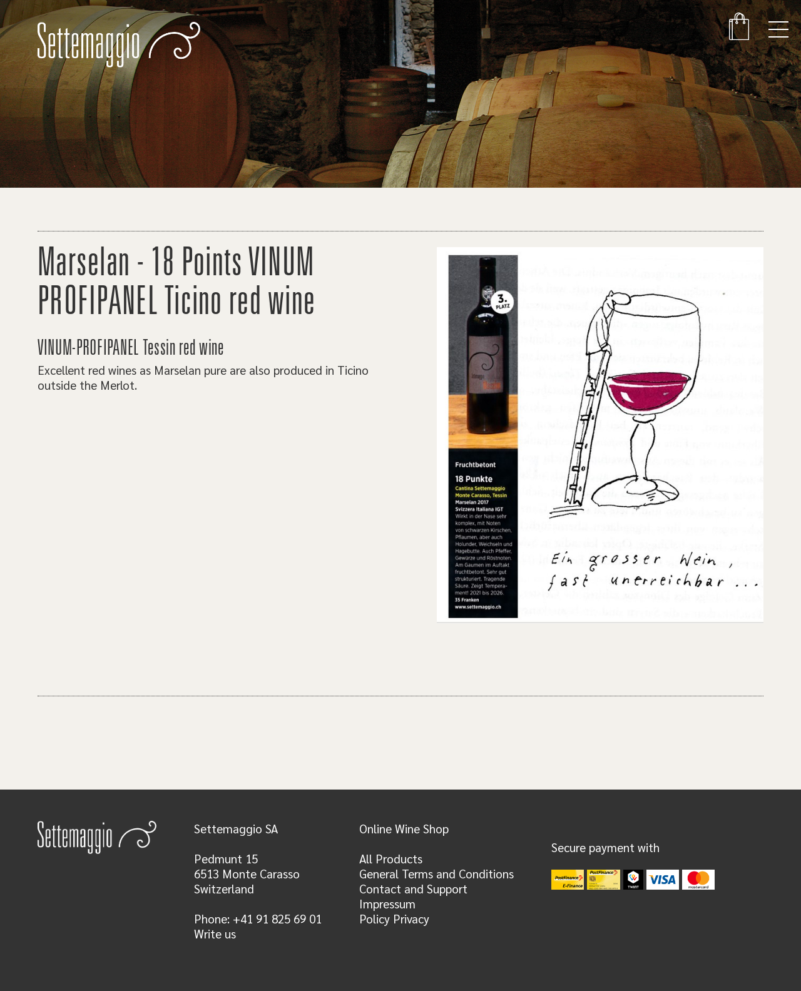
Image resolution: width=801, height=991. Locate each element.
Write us (215, 933)
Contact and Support (413, 888)
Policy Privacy (394, 918)
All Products (390, 858)
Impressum (387, 903)
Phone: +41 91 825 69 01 (258, 918)
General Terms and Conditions (436, 873)
